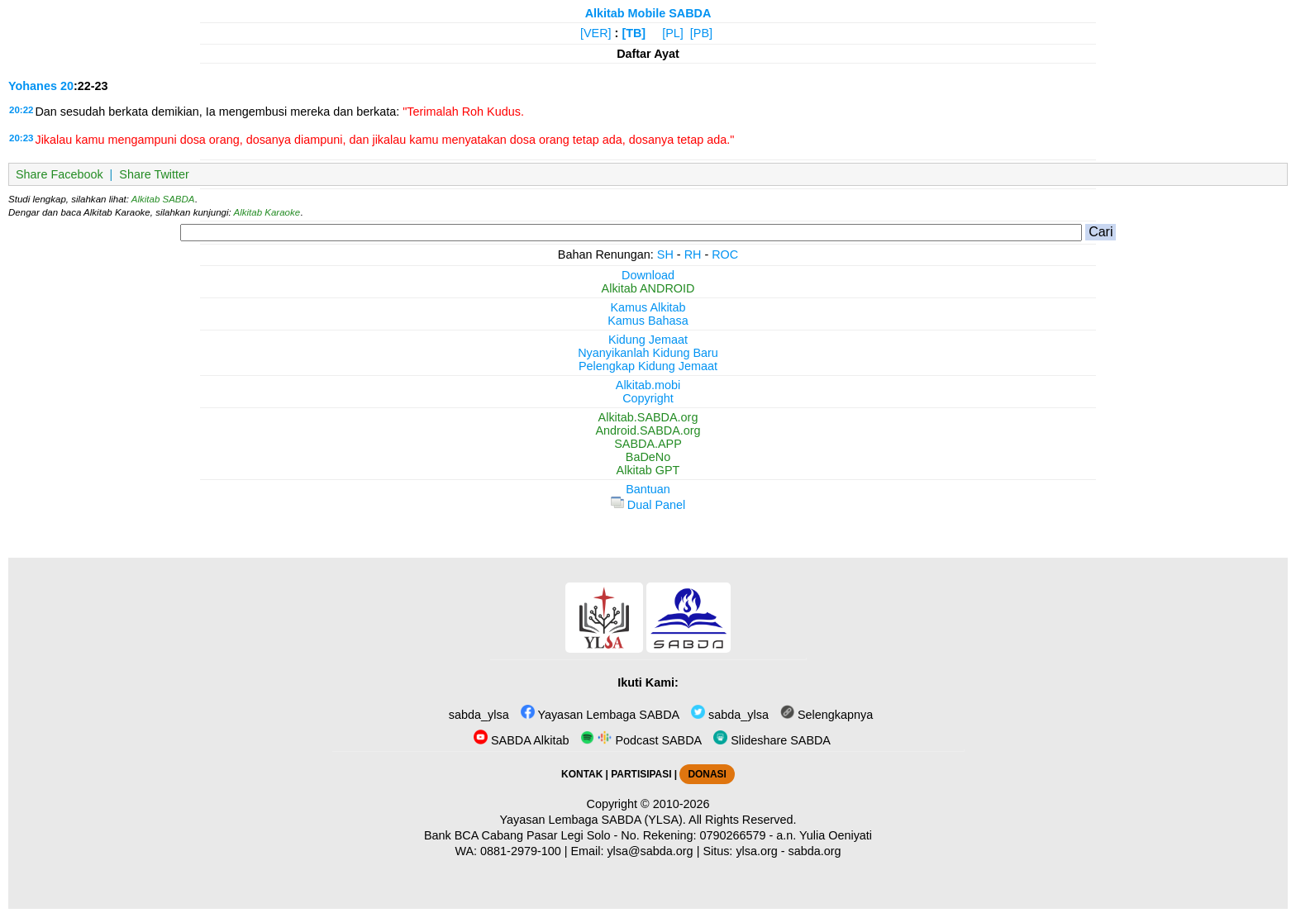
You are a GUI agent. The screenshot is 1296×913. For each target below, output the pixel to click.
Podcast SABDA (641, 740)
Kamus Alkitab (647, 307)
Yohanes (32, 86)
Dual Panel (648, 504)
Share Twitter (154, 174)
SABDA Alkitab (521, 740)
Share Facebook (59, 174)
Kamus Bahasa (648, 320)
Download (648, 275)
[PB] (701, 33)
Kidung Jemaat (648, 339)
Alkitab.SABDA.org (648, 417)
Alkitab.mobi (648, 385)
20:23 (21, 138)
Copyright (648, 398)
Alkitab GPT (648, 470)
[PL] (673, 33)
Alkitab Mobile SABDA (648, 13)
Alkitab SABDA (163, 199)
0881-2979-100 (520, 851)
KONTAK (582, 774)
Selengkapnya (826, 714)
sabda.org (815, 851)
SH (665, 254)
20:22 (21, 110)
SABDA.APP (648, 443)
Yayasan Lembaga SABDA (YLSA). (593, 819)
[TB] (634, 33)
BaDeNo (648, 457)
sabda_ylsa (477, 714)
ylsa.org (756, 851)
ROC (725, 254)
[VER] (596, 33)
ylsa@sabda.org (650, 851)
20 (67, 86)
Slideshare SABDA (772, 740)
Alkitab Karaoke (267, 212)
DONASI (707, 774)
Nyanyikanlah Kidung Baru (648, 352)
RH (693, 254)
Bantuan (648, 489)
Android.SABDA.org (647, 430)
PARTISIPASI (641, 774)
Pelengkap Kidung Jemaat (648, 366)
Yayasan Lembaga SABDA (600, 714)
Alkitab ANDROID (648, 288)
